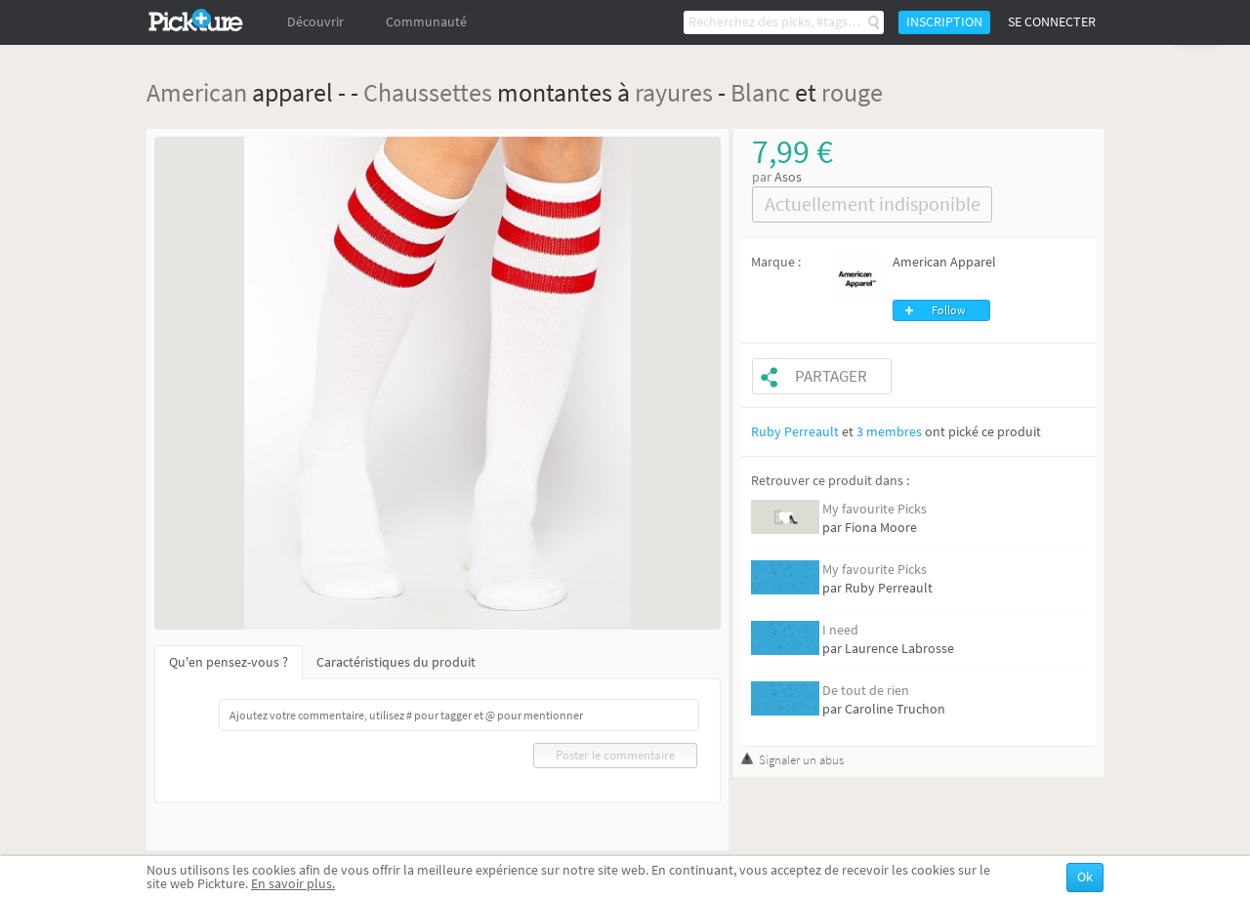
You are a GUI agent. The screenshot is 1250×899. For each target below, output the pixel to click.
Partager (831, 376)
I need (840, 630)
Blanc (760, 92)
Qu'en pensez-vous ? (228, 662)
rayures (674, 92)
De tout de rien (865, 690)
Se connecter (1052, 22)
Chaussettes (427, 92)
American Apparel (944, 262)
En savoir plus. (293, 884)
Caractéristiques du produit (396, 662)
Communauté (426, 22)
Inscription (944, 22)
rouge (852, 92)
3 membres (889, 432)
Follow (949, 310)
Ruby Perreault (795, 432)
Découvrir (315, 22)
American (196, 92)
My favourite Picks (874, 509)
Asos (788, 177)
